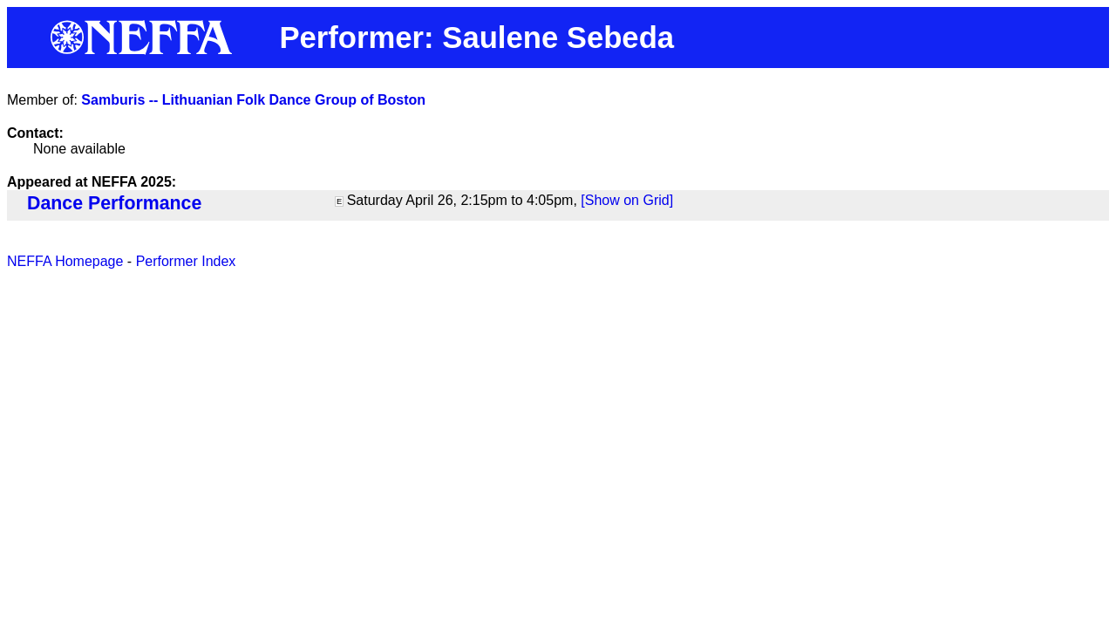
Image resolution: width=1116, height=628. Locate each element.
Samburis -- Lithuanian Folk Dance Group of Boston (253, 99)
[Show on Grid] (627, 200)
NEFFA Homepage (65, 261)
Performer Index (186, 261)
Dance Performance (114, 203)
